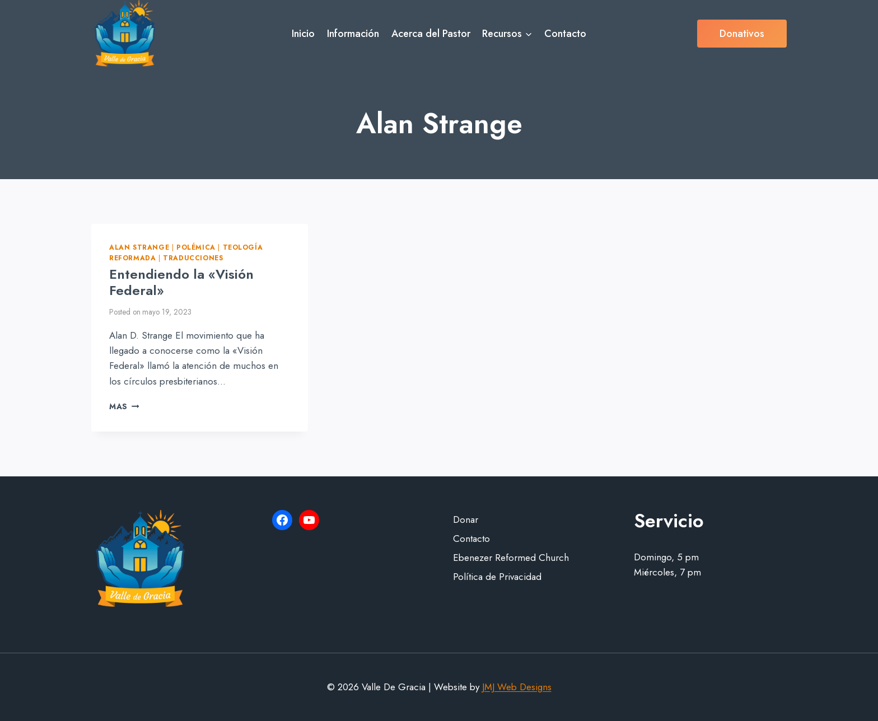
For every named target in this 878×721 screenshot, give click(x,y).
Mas (124, 406)
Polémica (196, 247)
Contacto (565, 33)
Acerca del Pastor (430, 33)
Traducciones (193, 258)
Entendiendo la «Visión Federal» (181, 282)
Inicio (303, 33)
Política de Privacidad (497, 576)
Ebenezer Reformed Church (511, 557)
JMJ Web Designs (517, 687)
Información (353, 33)
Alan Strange (139, 247)
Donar (465, 519)
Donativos (742, 33)
